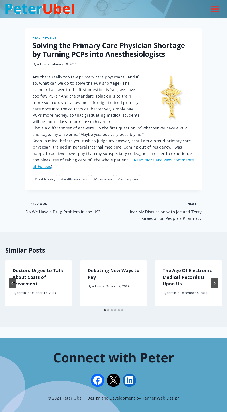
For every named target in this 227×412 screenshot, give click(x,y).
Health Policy (44, 37)
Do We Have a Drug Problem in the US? (67, 207)
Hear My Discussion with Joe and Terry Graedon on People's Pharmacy (159, 210)
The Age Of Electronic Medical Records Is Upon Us (187, 277)
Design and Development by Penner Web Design (133, 398)
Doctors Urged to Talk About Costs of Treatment (37, 277)
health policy (45, 179)
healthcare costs (74, 179)
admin (41, 64)
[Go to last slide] (12, 283)
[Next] (214, 283)
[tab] (105, 310)
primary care (128, 179)
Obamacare (102, 179)
